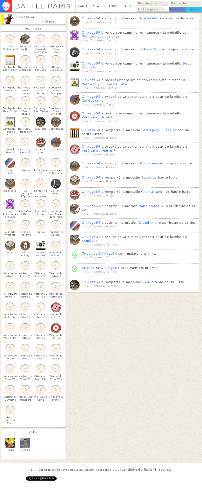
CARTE (83, 6)
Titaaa (87, 253)
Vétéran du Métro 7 (99, 151)
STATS (98, 6)
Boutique (165, 469)
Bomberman (149, 163)
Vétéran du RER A (97, 117)
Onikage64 (25, 17)
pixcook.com (93, 469)
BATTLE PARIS (43, 6)
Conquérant (92, 100)
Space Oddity (150, 18)
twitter (193, 9)
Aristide (88, 268)
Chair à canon (152, 192)
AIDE (128, 6)
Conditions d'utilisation (138, 469)
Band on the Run (153, 206)
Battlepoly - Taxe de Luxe (104, 84)
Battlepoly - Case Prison (162, 130)
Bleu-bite (149, 282)
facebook (177, 9)
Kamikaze (89, 241)
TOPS (113, 6)
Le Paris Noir (150, 49)
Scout (146, 177)
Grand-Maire (150, 223)
